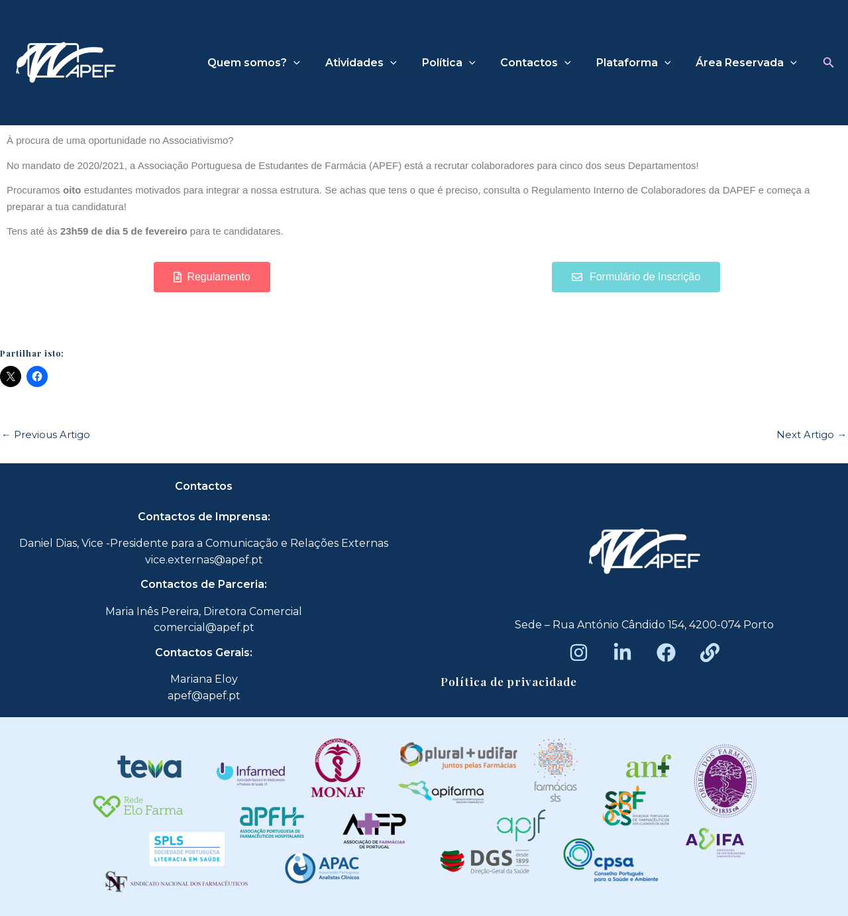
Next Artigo (811, 434)
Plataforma (639, 62)
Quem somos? (275, 62)
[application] (315, 62)
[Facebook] (666, 652)
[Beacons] (709, 652)
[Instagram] (578, 652)
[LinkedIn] (622, 652)
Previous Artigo (45, 434)
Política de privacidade (509, 681)
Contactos (545, 62)
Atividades (379, 62)
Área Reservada (748, 62)
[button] (829, 63)
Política (462, 62)
